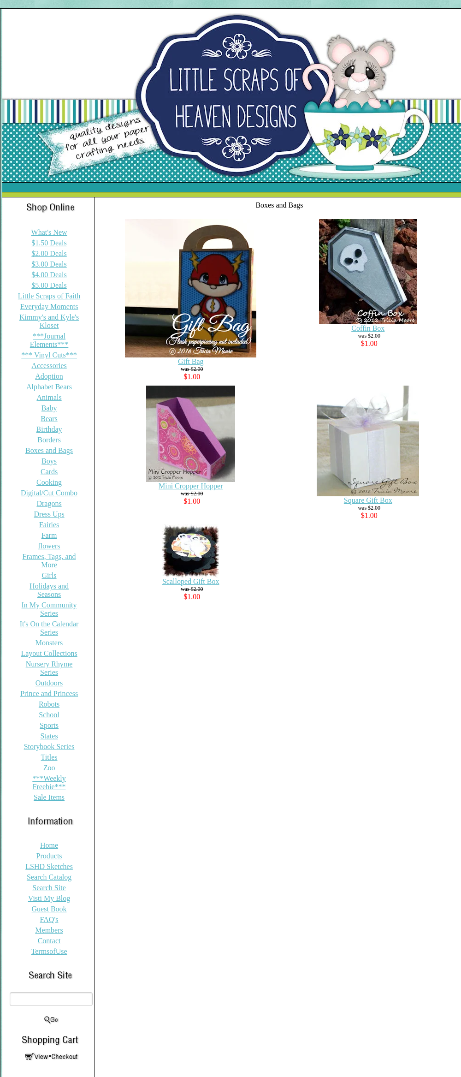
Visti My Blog (49, 898)
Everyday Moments (49, 306)
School (49, 715)
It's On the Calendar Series (49, 628)
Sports (49, 725)
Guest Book (49, 909)
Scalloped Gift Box (190, 581)
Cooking (49, 482)
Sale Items (49, 797)
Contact (49, 941)
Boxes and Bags (49, 450)
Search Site (48, 888)
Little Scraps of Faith (49, 296)
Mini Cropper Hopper (191, 486)
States (49, 736)
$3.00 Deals (48, 264)
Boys (49, 461)
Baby (49, 408)
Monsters (49, 643)
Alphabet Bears (49, 387)
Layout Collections (49, 653)
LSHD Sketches (49, 866)
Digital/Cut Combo (49, 493)
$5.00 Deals (48, 285)
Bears (49, 418)
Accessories (48, 365)
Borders (49, 440)
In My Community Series (49, 609)
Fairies (49, 525)
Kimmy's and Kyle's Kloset (49, 321)
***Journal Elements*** (49, 340)
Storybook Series (49, 746)
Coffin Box (367, 328)
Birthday (49, 429)
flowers (49, 546)
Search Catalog (49, 877)
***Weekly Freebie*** (48, 782)
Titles (49, 757)
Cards (49, 472)
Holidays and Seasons (49, 590)
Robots (49, 704)
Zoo (49, 768)
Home (49, 845)
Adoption (49, 376)
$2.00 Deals (48, 253)
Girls (49, 575)
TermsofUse (49, 951)
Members (49, 930)
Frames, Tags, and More (49, 561)
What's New (49, 232)
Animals (48, 397)
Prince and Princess (49, 693)
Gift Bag (191, 361)
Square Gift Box (368, 500)
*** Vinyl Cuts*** (49, 355)
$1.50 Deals (48, 243)
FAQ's (49, 919)
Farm (49, 535)
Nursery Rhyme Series (49, 668)
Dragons (48, 503)
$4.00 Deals (48, 275)
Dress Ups (49, 514)
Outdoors (49, 683)
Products (49, 856)
